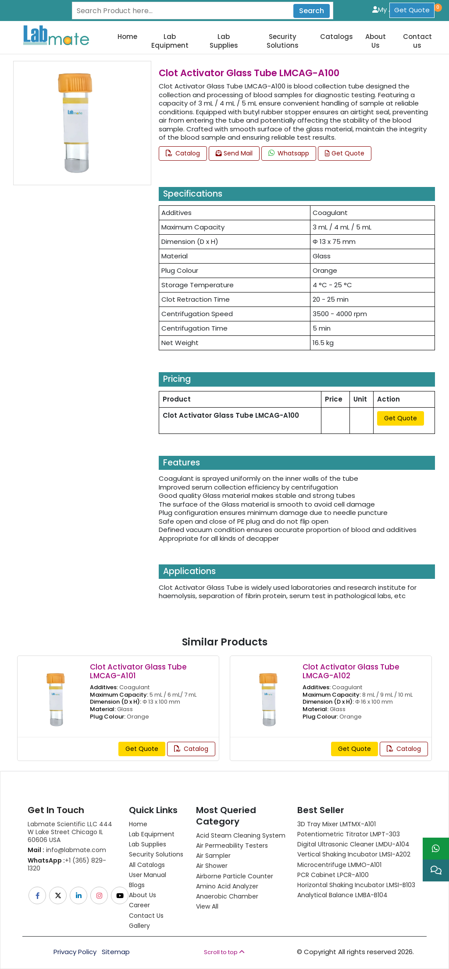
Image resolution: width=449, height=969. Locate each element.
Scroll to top (224, 952)
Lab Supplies (224, 40)
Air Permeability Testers (232, 845)
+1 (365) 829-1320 (67, 864)
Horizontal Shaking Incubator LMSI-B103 (356, 885)
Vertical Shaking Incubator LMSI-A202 (353, 854)
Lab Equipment (170, 40)
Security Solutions (283, 40)
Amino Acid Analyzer (227, 886)
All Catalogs (147, 865)
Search (311, 11)
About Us (375, 40)
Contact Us (146, 916)
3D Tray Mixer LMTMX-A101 (336, 824)
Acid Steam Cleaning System (240, 835)
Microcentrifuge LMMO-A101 (339, 865)
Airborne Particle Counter (234, 876)
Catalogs (336, 36)
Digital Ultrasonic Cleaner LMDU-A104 (353, 844)
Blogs (137, 885)
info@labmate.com (67, 850)
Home (127, 36)
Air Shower (212, 866)
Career (139, 905)
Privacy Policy (74, 952)
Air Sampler (213, 856)
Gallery (139, 926)
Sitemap (116, 952)
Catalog (183, 153)
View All (207, 906)
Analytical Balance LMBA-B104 (342, 895)
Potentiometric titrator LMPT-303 (348, 834)
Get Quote (412, 9)
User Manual (147, 875)
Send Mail (234, 153)
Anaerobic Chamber (227, 896)
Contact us (417, 40)
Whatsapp (288, 153)
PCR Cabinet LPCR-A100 (333, 875)
